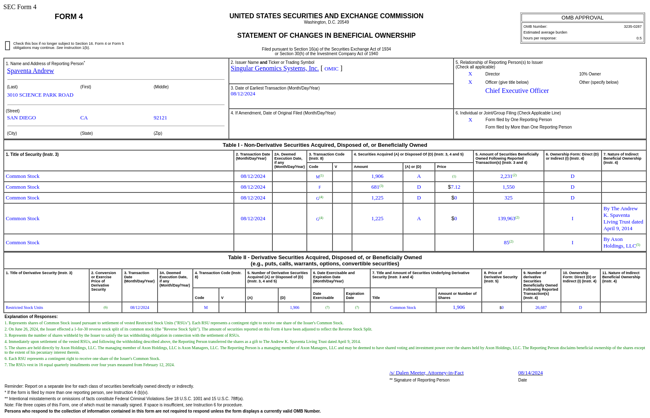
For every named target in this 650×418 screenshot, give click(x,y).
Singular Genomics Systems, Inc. (275, 68)
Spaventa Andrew (30, 70)
